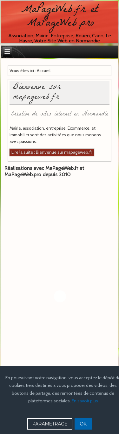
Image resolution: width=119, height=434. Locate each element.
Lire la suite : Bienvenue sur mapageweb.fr (51, 152)
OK (83, 424)
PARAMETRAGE (50, 424)
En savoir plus (85, 401)
